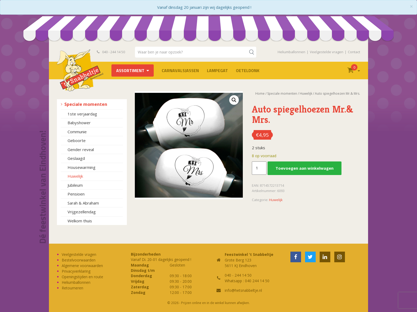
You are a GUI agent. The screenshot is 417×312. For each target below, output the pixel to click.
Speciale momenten (85, 104)
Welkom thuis (80, 220)
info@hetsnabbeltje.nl (243, 290)
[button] (234, 100)
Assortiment (130, 70)
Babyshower (79, 122)
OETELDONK (247, 70)
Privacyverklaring (76, 271)
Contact (354, 51)
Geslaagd (76, 158)
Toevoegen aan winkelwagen (304, 168)
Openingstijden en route (82, 276)
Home (260, 93)
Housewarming (81, 167)
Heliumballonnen (291, 51)
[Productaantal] (259, 168)
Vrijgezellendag (82, 211)
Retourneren (72, 287)
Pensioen (76, 194)
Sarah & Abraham (83, 203)
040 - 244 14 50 (111, 51)
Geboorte (77, 140)
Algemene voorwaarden (82, 265)
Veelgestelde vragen (326, 51)
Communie (77, 131)
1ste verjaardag (82, 114)
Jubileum (75, 185)
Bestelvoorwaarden (78, 260)
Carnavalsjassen (180, 70)
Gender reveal (81, 149)
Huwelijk (75, 176)
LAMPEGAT (217, 70)
